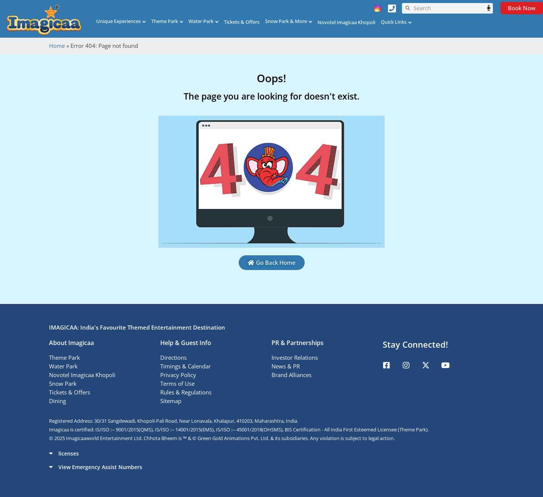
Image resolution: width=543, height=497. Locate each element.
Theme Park (164, 21)
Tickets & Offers (241, 21)
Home (57, 45)
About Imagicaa (71, 343)
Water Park (201, 21)
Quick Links (393, 21)
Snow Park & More (286, 21)
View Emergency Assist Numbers (100, 467)
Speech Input (488, 8)
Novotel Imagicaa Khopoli (346, 22)
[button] (271, 453)
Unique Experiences (118, 21)
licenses (68, 453)
